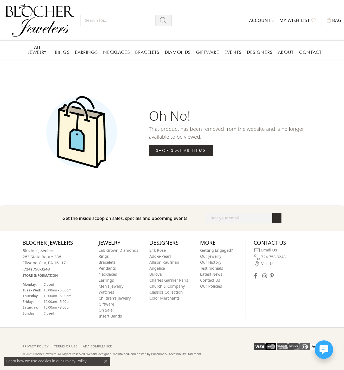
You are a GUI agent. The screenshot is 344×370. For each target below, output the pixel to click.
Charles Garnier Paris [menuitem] (168, 280)
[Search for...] (117, 20)
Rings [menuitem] (104, 256)
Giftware (207, 52)
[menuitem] (265, 250)
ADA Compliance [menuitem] (97, 346)
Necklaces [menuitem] (108, 274)
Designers (259, 52)
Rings (62, 52)
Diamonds (178, 52)
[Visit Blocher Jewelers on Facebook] (255, 275)
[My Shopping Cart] (334, 20)
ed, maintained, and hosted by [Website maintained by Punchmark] (129, 354)
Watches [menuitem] (106, 292)
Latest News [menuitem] (211, 274)
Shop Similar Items (181, 150)
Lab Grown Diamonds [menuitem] (118, 250)
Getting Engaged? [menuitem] (216, 250)
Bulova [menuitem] (155, 274)
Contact (310, 52)
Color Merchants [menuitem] (164, 298)
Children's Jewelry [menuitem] (115, 298)
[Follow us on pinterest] (272, 275)
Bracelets (147, 52)
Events (232, 52)
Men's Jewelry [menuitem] (111, 286)
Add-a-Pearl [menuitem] (160, 256)
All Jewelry (37, 49)
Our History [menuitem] (210, 262)
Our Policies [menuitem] (211, 286)
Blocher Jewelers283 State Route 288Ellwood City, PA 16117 (44, 263)
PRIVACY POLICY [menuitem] (36, 346)
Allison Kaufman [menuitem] (164, 262)
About (286, 52)
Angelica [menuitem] (157, 268)
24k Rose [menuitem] (157, 250)
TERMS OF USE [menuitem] (65, 346)
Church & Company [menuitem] (167, 286)
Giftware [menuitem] (106, 304)
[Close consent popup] (105, 361)
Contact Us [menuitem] (210, 280)
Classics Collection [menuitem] (166, 292)
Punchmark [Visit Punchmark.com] (159, 354)
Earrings (86, 52)
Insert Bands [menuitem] (110, 316)
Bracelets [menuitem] (107, 262)
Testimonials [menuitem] (211, 268)
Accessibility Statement (185, 354)
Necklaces (116, 52)
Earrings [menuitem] (106, 280)
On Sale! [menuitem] (106, 310)
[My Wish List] (298, 20)
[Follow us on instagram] (264, 275)
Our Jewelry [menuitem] (210, 256)
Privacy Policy (74, 361)
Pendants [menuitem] (107, 268)
